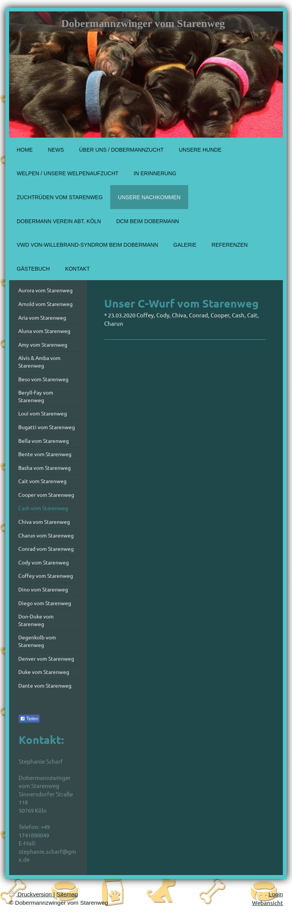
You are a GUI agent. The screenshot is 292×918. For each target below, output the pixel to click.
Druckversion (31, 894)
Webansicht (267, 902)
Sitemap (67, 894)
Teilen (29, 718)
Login (275, 894)
